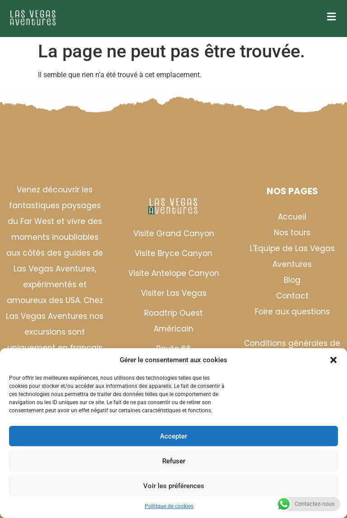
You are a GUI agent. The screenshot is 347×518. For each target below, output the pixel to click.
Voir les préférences (173, 486)
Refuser (173, 461)
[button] (333, 359)
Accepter (173, 436)
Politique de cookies (169, 506)
